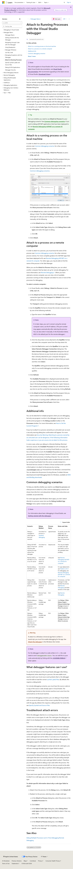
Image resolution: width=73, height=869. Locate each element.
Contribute (33, 861)
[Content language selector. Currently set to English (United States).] (10, 856)
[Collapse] (20, 19)
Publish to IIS (63, 569)
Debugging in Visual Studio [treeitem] (11, 30)
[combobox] (12, 22)
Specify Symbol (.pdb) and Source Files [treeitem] (12, 64)
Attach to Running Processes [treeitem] (13, 60)
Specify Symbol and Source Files (39, 705)
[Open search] (64, 2)
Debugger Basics (35, 19)
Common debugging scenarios (36, 53)
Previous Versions (17, 861)
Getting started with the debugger (39, 516)
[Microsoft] (3, 2)
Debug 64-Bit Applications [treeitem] (12, 67)
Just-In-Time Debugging (51, 838)
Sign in (69, 2)
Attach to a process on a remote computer (40, 49)
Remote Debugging (47, 272)
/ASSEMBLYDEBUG (59, 658)
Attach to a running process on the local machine (42, 46)
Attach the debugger (35, 642)
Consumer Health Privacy (53, 861)
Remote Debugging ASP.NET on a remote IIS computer (64, 574)
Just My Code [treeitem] (9, 52)
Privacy (40, 861)
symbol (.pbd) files (53, 679)
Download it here (44, 74)
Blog (25, 861)
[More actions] (69, 19)
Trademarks (15, 863)
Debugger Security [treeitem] (10, 70)
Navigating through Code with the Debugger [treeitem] (12, 44)
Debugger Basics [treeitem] (9, 35)
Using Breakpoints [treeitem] (10, 47)
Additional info (32, 51)
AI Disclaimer (6, 861)
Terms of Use (5, 863)
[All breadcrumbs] (28, 19)
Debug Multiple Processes (35, 838)
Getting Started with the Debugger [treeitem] (12, 39)
